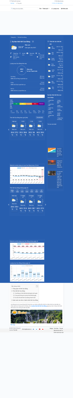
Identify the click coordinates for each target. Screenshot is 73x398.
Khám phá (64, 8)
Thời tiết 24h (40, 117)
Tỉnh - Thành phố (43, 8)
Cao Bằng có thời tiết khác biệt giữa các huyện (26, 293)
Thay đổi (18, 3)
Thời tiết (15, 330)
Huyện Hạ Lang (50, 108)
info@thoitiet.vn (26, 329)
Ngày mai (12, 191)
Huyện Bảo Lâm (51, 105)
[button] (8, 130)
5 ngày (22, 191)
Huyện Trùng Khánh (58, 114)
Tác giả (61, 328)
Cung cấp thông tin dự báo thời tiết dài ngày (25, 295)
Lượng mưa (55, 8)
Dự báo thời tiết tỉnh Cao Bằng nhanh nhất (25, 297)
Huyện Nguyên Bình (59, 102)
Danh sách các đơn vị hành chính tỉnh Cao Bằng (25, 300)
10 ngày (31, 191)
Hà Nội (12, 3)
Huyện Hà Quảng (50, 112)
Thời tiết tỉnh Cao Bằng (19, 291)
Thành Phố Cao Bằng (60, 118)
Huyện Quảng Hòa (60, 106)
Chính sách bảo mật (58, 332)
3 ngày (17, 191)
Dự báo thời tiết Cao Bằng (21, 42)
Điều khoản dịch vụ (58, 330)
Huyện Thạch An (59, 110)
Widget (51, 328)
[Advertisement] (36, 23)
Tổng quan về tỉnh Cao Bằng (20, 288)
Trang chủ (13, 37)
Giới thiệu (56, 328)
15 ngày (36, 191)
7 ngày (27, 191)
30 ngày (41, 191)
